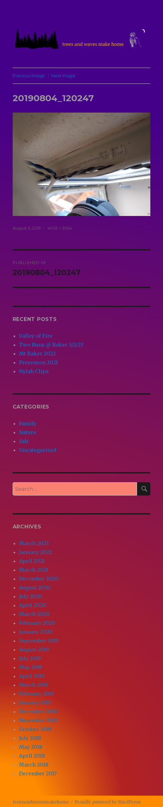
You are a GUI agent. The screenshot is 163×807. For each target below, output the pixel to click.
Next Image (63, 75)
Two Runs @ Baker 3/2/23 (51, 345)
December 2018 (38, 711)
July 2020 (30, 596)
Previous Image (29, 75)
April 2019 (32, 676)
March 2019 (33, 685)
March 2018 (33, 764)
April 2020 (32, 605)
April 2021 (32, 561)
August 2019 (34, 649)
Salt (23, 441)
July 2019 (30, 658)
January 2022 (35, 552)
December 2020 (39, 579)
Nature (27, 432)
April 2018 (32, 756)
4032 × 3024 (59, 228)
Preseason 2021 (38, 362)
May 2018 (30, 747)
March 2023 (34, 543)
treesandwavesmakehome (41, 802)
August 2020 (35, 587)
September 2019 (39, 641)
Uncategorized (37, 450)
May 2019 (30, 667)
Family (27, 423)
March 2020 (34, 614)
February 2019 (36, 694)
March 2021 (33, 570)
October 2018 (35, 729)
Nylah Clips (34, 371)
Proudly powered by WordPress (108, 802)
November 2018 (38, 720)
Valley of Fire (36, 336)
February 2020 (37, 623)
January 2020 (36, 632)
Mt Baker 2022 (37, 353)
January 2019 (35, 702)
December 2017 (38, 773)
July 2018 (30, 738)
